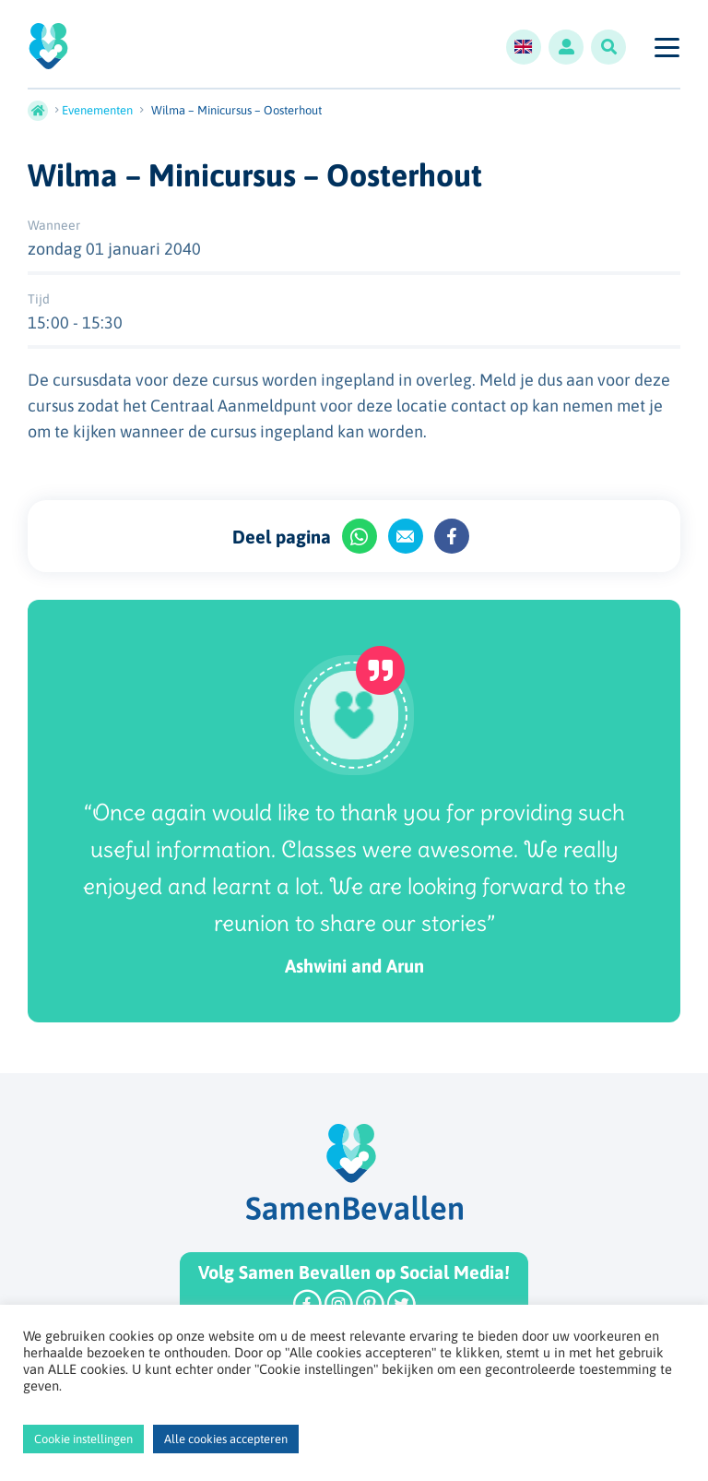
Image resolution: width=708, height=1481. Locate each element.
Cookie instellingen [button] (83, 1439)
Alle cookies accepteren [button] (226, 1439)
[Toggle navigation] (666, 47)
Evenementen (97, 110)
